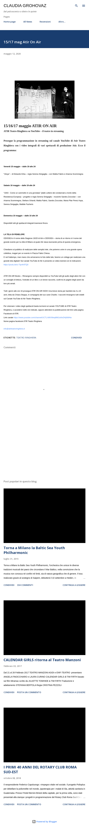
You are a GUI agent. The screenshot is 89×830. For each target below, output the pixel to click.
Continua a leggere (74, 585)
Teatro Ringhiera (26, 337)
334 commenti (25, 585)
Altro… (62, 21)
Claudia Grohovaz (25, 5)
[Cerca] (76, 5)
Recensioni (45, 21)
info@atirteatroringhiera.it (14, 329)
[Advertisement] (44, 449)
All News (27, 21)
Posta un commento (29, 692)
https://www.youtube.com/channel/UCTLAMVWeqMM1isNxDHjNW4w (43, 318)
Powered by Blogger (44, 821)
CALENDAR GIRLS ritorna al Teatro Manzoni (42, 659)
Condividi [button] (76, 337)
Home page (10, 21)
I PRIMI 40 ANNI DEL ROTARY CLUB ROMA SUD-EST (40, 769)
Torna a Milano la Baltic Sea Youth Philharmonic (34, 550)
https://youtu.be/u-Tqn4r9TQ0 (16, 265)
